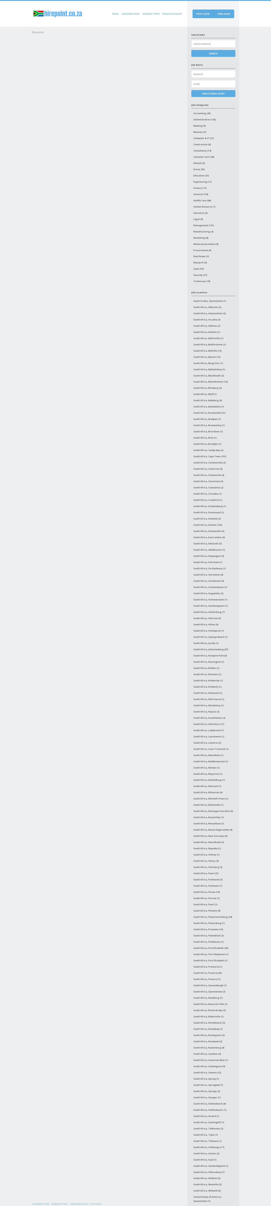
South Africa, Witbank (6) (207, 1190)
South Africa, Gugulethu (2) (208, 593)
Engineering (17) (202, 181)
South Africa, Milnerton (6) (207, 792)
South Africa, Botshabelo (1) (208, 406)
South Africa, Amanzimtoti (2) (209, 313)
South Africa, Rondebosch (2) (209, 1022)
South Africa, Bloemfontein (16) (210, 381)
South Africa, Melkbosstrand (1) (210, 761)
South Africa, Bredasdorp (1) (209, 425)
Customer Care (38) (203, 156)
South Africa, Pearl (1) (205, 904)
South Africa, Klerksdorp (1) (208, 705)
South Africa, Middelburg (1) (209, 779)
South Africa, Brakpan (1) (207, 419)
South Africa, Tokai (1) (205, 1134)
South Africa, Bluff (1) (205, 394)
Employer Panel (151, 13)
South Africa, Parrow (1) (206, 898)
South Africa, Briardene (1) (208, 431)
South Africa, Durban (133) (207, 524)
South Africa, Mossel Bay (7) (208, 817)
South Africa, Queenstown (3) (209, 991)
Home (115, 13)
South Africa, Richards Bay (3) (209, 1010)
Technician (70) (201, 281)
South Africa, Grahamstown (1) (210, 587)
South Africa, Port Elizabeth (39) (210, 948)
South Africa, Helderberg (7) (209, 612)
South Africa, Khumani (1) (207, 674)
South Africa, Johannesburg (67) (210, 649)
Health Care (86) (202, 200)
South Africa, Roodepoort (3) (209, 1035)
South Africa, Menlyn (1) (206, 767)
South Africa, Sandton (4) (207, 1053)
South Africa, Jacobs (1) (206, 643)
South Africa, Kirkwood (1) (207, 692)
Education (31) (201, 175)
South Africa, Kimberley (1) (208, 680)
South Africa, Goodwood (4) (208, 580)
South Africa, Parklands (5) (208, 879)
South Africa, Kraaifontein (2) (209, 717)
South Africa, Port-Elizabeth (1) (210, 960)
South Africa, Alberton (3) (207, 307)
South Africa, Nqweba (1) (207, 848)
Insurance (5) (200, 212)
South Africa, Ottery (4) (206, 860)
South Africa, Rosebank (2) (207, 1041)
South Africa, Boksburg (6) (207, 400)
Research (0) (200, 262)
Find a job (224, 13)
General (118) (200, 194)
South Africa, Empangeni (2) (208, 556)
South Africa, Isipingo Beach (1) (210, 636)
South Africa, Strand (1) (206, 1116)
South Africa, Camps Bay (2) (208, 450)
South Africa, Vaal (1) (204, 1159)
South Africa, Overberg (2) (207, 867)
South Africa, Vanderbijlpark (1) (210, 1165)
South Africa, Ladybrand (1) (208, 730)
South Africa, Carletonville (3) (209, 462)
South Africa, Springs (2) (206, 1091)
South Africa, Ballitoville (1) (208, 338)
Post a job (202, 13)
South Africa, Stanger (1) (207, 1097)
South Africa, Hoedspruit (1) (208, 630)
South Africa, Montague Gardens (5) (213, 811)
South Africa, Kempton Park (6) (210, 655)
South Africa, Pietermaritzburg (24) (212, 916)
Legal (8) (198, 219)
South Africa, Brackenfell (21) (209, 412)
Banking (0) (199, 125)
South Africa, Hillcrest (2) (207, 618)
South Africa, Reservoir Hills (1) (210, 1004)
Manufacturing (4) (203, 231)
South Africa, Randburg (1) (208, 997)
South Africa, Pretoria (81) (207, 972)
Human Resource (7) (204, 206)
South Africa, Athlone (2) (206, 325)
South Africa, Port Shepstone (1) (210, 954)
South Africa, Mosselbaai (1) (208, 823)
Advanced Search (172, 13)
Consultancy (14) (202, 150)
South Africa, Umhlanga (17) (208, 1147)
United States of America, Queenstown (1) (207, 1199)
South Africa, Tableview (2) (208, 1128)
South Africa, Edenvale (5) (207, 543)
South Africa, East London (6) (209, 537)
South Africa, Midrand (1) (207, 786)
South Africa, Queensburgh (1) (210, 985)
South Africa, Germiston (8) (208, 574)
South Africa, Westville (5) (207, 1184)
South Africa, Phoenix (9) (206, 910)
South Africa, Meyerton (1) (207, 773)
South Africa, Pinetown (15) (208, 929)
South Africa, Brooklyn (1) (207, 443)
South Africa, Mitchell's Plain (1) (210, 798)
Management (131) (203, 225)
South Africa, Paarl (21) (206, 873)
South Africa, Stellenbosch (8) (209, 1103)
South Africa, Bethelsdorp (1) (209, 369)
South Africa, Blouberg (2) (207, 387)
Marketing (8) (200, 237)
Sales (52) (198, 268)
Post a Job (96, 1203)
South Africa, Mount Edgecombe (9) (212, 829)
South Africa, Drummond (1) (208, 512)
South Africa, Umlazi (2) (206, 1153)
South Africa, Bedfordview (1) (209, 344)
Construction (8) (202, 144)
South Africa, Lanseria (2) (207, 742)
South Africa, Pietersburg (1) (209, 923)
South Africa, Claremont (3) (208, 481)
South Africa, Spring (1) (206, 1078)
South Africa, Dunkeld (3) (207, 518)
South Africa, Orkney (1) (206, 854)
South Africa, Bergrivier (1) (208, 363)
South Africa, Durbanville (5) (208, 531)
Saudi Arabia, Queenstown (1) (209, 300)
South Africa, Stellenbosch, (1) (209, 1109)
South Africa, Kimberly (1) (207, 686)
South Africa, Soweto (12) (207, 1072)
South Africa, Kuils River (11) (208, 724)
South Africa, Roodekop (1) (208, 1028)
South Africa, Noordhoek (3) (208, 842)
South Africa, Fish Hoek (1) (207, 562)
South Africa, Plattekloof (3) (208, 935)
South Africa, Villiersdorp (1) (209, 1172)
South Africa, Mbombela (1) (208, 755)
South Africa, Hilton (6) (205, 624)
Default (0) (199, 163)
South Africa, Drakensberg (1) (209, 506)
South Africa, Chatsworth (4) (208, 475)
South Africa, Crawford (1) (207, 499)
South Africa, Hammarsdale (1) (210, 599)
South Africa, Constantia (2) (208, 487)
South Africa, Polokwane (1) (208, 941)
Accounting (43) (202, 113)
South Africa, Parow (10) (206, 892)
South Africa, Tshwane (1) (207, 1141)
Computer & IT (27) (203, 138)
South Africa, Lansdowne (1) (208, 736)
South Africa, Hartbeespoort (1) (210, 605)
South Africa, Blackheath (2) (208, 375)
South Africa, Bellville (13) (207, 350)
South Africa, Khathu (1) (206, 668)
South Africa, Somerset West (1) (210, 1060)
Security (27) (200, 275)
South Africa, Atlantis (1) (206, 332)
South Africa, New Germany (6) (210, 835)
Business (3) (199, 132)
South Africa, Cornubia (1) (207, 493)
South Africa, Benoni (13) (206, 356)
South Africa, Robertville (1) (208, 1016)
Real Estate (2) (201, 256)
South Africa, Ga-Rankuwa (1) (209, 568)
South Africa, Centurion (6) (207, 468)
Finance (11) (200, 188)
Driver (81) (199, 169)
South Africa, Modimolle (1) (208, 804)
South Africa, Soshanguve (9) (209, 1066)
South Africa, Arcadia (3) (206, 319)
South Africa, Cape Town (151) (209, 456)
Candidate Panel (130, 13)
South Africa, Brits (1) (205, 437)
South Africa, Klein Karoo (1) (208, 699)
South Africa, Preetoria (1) (207, 966)
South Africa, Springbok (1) (208, 1085)
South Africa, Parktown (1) (207, 885)
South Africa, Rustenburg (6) (208, 1047)
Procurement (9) (202, 250)
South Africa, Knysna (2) (206, 711)
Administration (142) (204, 119)
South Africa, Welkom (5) (206, 1178)
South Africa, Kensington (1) (208, 661)
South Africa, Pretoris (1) (206, 979)
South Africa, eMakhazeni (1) (209, 549)
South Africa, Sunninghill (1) (208, 1122)
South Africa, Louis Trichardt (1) (210, 749)
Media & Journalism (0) (205, 244)
